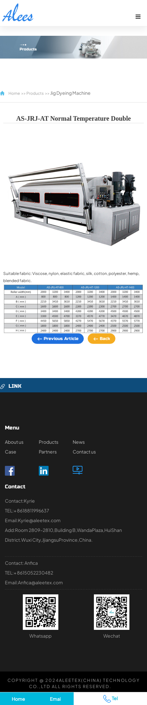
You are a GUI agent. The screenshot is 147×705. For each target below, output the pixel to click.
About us (14, 442)
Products (35, 89)
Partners (48, 451)
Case (10, 451)
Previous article (58, 344)
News (79, 442)
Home (14, 89)
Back (101, 344)
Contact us (84, 451)
